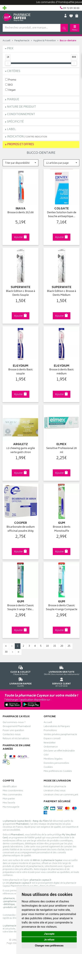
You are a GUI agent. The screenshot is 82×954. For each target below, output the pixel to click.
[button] (20, 162)
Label (11, 129)
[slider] (8, 63)
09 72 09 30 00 (61, 682)
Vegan (10, 90)
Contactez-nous (12, 735)
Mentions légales (53, 759)
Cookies (48, 767)
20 (61, 646)
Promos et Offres (20, 144)
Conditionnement (21, 114)
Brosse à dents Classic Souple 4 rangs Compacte (61, 608)
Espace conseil (52, 739)
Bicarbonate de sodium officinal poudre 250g (21, 529)
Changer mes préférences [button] (49, 945)
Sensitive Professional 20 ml (61, 450)
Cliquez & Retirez (20, 670)
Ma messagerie (11, 807)
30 (6, 652)
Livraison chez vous (54, 791)
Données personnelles (56, 763)
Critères (13, 71)
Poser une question (13, 731)
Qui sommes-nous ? (14, 723)
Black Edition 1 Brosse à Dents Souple (20, 293)
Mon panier (9, 799)
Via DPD (20, 682)
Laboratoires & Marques (57, 727)
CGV (46, 755)
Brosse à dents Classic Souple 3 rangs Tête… (20, 608)
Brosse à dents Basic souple (20, 372)
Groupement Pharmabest (17, 727)
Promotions (50, 731)
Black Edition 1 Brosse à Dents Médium (61, 293)
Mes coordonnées (13, 791)
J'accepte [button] (49, 933)
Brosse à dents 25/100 (20, 213)
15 (54, 646)
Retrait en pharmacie (55, 787)
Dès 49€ (61, 670)
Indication (27, 136)
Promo (10, 80)
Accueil (6, 41)
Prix (10, 48)
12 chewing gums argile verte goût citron (20, 450)
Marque (13, 99)
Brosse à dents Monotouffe (61, 529)
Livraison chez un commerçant (61, 795)
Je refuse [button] (49, 939)
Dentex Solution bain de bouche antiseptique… (61, 215)
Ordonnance (51, 747)
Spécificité (15, 122)
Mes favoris (9, 803)
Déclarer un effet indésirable (59, 751)
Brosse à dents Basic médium (61, 372)
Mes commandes (12, 795)
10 (47, 646)
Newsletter (50, 743)
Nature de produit (21, 107)
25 (69, 646)
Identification (10, 787)
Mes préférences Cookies (58, 771)
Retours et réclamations (16, 739)
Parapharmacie (21, 41)
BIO (9, 85)
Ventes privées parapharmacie (60, 735)
